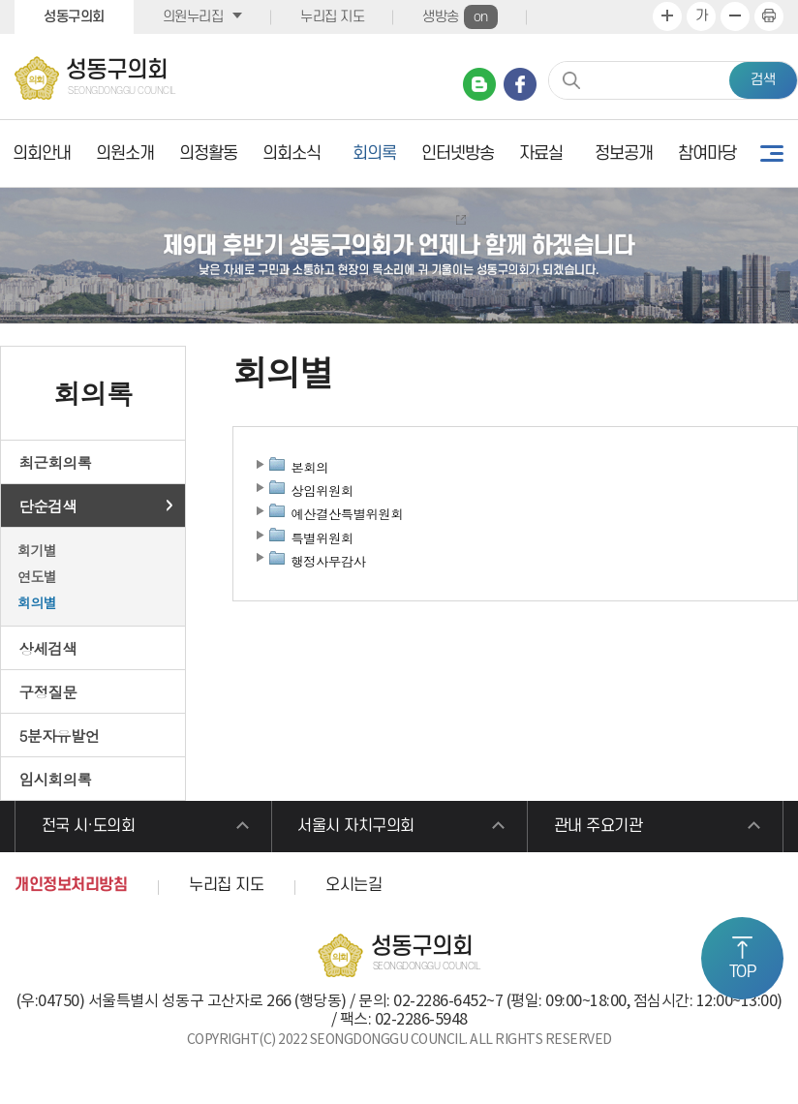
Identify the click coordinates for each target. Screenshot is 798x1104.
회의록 (374, 153)
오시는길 (353, 886)
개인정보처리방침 (71, 886)
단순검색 (48, 505)
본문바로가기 (0, 0)
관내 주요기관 (598, 827)
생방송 (460, 17)
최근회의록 (55, 462)
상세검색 (48, 648)
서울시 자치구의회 (356, 827)
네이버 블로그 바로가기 (479, 84)
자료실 (541, 153)
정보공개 (624, 153)
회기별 (37, 550)
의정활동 (208, 153)
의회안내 (42, 153)
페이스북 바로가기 (520, 84)
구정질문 (48, 691)
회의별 (37, 602)
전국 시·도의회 (89, 827)
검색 (763, 80)
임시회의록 (55, 778)
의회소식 (291, 153)
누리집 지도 (332, 17)
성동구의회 (74, 17)
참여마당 (707, 153)
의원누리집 (193, 17)
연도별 (37, 576)
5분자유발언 (59, 735)
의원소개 (125, 153)
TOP (742, 972)
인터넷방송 (457, 153)
